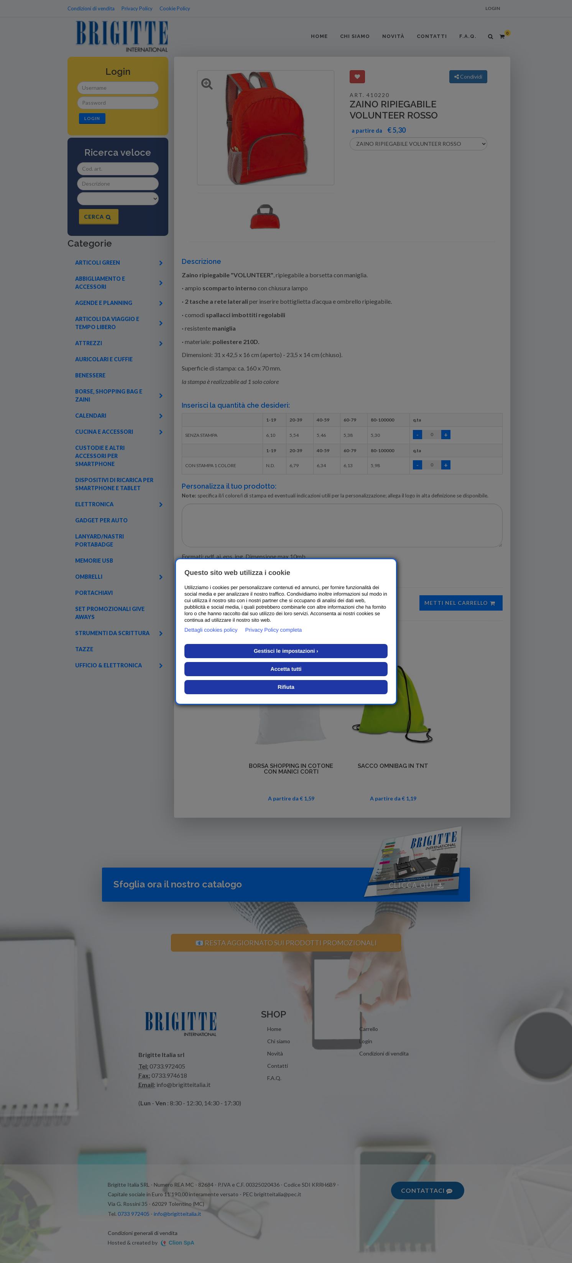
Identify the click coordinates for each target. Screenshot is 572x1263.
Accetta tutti (286, 669)
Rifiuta (286, 687)
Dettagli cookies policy (211, 630)
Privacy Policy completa (273, 630)
